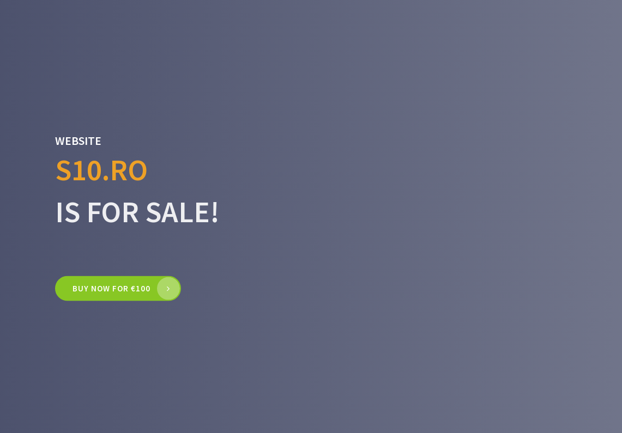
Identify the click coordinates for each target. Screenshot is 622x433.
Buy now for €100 (111, 288)
